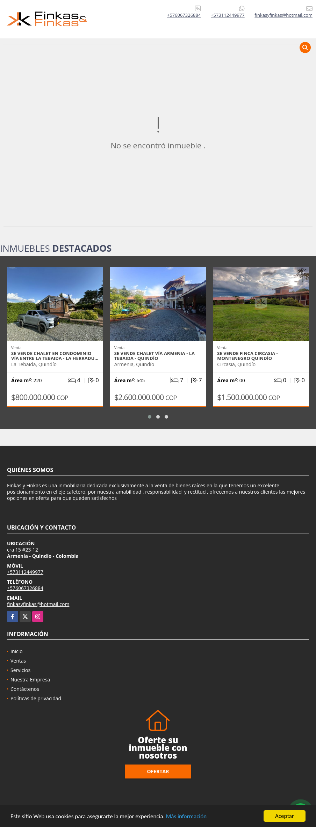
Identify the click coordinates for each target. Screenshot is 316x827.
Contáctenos (24, 689)
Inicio (16, 651)
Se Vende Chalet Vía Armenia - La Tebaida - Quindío (154, 356)
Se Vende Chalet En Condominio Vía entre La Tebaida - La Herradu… (54, 356)
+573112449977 (228, 15)
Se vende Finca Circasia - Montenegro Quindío (247, 356)
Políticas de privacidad (35, 698)
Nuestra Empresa (30, 679)
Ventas (18, 660)
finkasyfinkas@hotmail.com (38, 604)
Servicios (20, 670)
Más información (186, 816)
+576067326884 (184, 15)
